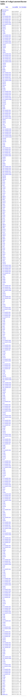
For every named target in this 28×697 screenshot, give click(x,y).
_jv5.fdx (3, 503)
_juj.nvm (4, 357)
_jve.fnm (4, 619)
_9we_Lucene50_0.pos (6, 130)
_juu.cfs (3, 686)
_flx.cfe (3, 219)
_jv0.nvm (4, 432)
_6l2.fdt (3, 13)
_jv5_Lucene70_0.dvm (6, 500)
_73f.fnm (4, 47)
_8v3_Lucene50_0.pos (6, 92)
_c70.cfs (3, 188)
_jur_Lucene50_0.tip (6, 407)
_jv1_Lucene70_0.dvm (6, 467)
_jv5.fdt (3, 501)
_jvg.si (3, 683)
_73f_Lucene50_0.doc (6, 34)
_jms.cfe (3, 257)
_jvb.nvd (4, 529)
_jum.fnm (4, 388)
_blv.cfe (3, 182)
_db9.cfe (4, 196)
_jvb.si (3, 536)
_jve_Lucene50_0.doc (6, 606)
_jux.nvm (4, 413)
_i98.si (3, 241)
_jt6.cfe (3, 327)
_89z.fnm (4, 81)
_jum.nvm (4, 376)
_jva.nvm (4, 556)
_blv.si (3, 185)
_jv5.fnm (4, 492)
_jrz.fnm (3, 318)
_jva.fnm (4, 543)
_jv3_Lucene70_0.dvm (6, 486)
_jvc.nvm (4, 576)
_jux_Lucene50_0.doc (6, 420)
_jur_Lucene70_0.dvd (6, 409)
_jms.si (3, 260)
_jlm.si (3, 255)
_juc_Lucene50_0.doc (6, 345)
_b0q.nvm (4, 179)
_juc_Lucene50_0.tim (6, 348)
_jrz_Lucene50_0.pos (6, 313)
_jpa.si (3, 326)
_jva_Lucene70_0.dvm (6, 564)
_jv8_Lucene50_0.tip (6, 525)
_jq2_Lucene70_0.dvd (6, 288)
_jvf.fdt (3, 614)
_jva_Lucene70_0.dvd (6, 562)
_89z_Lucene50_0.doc (6, 72)
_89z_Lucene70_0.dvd (6, 78)
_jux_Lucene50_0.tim (6, 423)
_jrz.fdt (3, 320)
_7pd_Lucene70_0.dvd (6, 60)
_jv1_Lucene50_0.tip (6, 464)
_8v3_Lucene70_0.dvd (6, 97)
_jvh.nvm (4, 641)
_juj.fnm (3, 371)
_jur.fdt (3, 393)
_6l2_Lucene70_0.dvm (6, 24)
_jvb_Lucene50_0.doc (6, 537)
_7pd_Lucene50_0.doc (6, 53)
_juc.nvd (4, 337)
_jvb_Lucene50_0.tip (6, 542)
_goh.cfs (3, 235)
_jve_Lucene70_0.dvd (6, 611)
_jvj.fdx (3, 675)
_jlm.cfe (3, 252)
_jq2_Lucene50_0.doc (6, 296)
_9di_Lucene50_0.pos (6, 111)
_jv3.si (3, 476)
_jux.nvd (4, 412)
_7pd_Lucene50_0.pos (6, 55)
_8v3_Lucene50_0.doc (6, 91)
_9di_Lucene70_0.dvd (6, 116)
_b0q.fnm (4, 175)
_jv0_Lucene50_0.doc (6, 439)
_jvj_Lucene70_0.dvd (6, 664)
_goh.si (3, 237)
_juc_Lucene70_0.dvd (6, 340)
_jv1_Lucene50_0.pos (6, 460)
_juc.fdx (3, 351)
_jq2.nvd (4, 293)
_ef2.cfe (3, 205)
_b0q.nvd (4, 177)
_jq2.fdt (3, 291)
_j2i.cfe (3, 243)
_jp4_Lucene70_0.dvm (6, 266)
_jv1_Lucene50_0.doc (6, 450)
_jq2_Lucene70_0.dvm (6, 290)
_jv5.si (3, 507)
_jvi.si (3, 630)
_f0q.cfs (3, 211)
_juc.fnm (4, 352)
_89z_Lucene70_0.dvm (6, 80)
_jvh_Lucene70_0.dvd (6, 656)
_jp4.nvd (4, 262)
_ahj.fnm (4, 157)
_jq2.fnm (4, 282)
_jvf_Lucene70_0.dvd (6, 589)
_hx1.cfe (4, 229)
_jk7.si (3, 692)
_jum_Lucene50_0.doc (6, 382)
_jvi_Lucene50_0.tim (6, 634)
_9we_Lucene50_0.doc (6, 128)
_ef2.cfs (3, 207)
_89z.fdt (3, 69)
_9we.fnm (4, 138)
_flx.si (3, 222)
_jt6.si (3, 330)
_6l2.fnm (4, 25)
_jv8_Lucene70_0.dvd (6, 526)
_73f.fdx (3, 33)
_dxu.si (3, 204)
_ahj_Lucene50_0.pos (6, 149)
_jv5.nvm (4, 506)
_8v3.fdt (3, 88)
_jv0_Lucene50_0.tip (6, 443)
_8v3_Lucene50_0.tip (6, 96)
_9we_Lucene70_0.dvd (6, 135)
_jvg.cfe (3, 680)
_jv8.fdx (3, 512)
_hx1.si (3, 232)
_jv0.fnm (4, 446)
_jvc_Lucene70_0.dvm (6, 584)
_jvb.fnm (4, 550)
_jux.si (3, 418)
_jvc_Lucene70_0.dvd (6, 583)
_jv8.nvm (4, 515)
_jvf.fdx (3, 616)
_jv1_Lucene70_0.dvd (6, 465)
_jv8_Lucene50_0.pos (6, 517)
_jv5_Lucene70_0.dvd (6, 493)
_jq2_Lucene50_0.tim (6, 285)
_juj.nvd (3, 356)
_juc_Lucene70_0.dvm (6, 341)
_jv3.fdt (3, 468)
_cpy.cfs (3, 193)
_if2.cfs (3, 249)
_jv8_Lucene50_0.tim (6, 523)
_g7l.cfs (3, 216)
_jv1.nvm (4, 457)
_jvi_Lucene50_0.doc (6, 631)
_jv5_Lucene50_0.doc (6, 495)
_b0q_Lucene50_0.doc (6, 166)
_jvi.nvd (3, 623)
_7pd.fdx (4, 52)
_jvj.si (3, 667)
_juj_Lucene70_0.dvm (6, 360)
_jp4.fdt (3, 277)
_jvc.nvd (4, 575)
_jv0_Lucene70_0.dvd (6, 434)
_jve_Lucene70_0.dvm (6, 612)
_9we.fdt (4, 125)
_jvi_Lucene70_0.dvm (6, 628)
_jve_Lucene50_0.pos (6, 620)
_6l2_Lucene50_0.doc (6, 16)
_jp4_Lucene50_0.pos (6, 269)
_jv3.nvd (4, 473)
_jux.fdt (3, 429)
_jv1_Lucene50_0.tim (6, 462)
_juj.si (3, 362)
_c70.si (3, 190)
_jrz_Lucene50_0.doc (6, 312)
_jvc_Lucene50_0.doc (6, 578)
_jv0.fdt (3, 448)
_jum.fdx (4, 392)
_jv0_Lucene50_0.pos (6, 440)
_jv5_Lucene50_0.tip (6, 498)
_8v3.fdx (4, 89)
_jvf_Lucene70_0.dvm (6, 590)
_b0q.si (3, 180)
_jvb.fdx (3, 548)
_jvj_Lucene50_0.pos (6, 670)
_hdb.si (3, 227)
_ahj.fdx (3, 146)
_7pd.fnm (4, 63)
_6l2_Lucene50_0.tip (6, 20)
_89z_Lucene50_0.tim (6, 75)
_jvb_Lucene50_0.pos (6, 539)
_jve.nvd (4, 601)
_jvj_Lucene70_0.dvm (6, 666)
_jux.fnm (4, 426)
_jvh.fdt (3, 652)
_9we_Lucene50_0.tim (6, 132)
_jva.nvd (4, 554)
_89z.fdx (4, 71)
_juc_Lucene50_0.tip (6, 349)
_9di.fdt (3, 107)
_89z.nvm (4, 85)
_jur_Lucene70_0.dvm (6, 410)
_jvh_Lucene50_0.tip (6, 647)
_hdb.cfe (4, 224)
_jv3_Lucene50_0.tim (6, 481)
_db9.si (3, 199)
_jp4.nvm (4, 263)
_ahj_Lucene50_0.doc (6, 147)
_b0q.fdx (4, 164)
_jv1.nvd (4, 456)
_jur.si (3, 403)
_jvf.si (3, 598)
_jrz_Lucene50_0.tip (6, 316)
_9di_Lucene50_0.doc (6, 110)
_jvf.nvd (3, 586)
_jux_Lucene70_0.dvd (6, 415)
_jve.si (3, 605)
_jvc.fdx (3, 572)
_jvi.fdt (3, 659)
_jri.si (3, 302)
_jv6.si (3, 490)
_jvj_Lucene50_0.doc (6, 669)
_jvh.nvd (4, 639)
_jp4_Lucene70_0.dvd (6, 265)
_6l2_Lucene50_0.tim (6, 19)
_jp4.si (3, 276)
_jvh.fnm (4, 637)
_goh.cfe (4, 233)
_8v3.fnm (4, 100)
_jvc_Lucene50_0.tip (6, 581)
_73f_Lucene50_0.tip (6, 39)
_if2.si (3, 251)
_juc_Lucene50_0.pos (6, 346)
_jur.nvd (3, 398)
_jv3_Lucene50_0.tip (6, 482)
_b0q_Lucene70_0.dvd (6, 172)
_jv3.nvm (4, 475)
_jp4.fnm (4, 274)
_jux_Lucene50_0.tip (6, 424)
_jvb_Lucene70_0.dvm (6, 534)
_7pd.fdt (3, 50)
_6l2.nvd (4, 27)
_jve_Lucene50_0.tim (6, 608)
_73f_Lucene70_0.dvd (6, 41)
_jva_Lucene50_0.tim (6, 559)
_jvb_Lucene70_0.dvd (6, 533)
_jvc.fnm (4, 573)
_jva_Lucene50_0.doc (6, 545)
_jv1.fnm (4, 454)
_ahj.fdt (3, 144)
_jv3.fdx (3, 470)
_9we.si (3, 143)
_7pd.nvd (4, 64)
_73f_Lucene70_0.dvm (6, 42)
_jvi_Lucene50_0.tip (6, 636)
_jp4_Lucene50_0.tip (6, 273)
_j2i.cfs (3, 244)
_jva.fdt (3, 551)
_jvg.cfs (3, 681)
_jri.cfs (3, 301)
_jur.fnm (3, 396)
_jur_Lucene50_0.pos (6, 401)
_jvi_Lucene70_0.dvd (6, 626)
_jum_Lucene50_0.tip (6, 387)
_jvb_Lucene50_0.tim (6, 540)
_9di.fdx (3, 108)
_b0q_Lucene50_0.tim (6, 169)
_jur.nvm (4, 399)
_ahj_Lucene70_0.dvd (6, 154)
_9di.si (3, 124)
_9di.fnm (4, 119)
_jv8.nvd (4, 514)
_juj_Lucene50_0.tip (6, 368)
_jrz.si (3, 310)
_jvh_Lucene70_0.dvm (6, 658)
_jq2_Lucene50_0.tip (6, 287)
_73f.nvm (4, 45)
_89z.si (3, 86)
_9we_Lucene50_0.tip (6, 133)
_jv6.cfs (3, 489)
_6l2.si (3, 30)
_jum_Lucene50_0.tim (6, 385)
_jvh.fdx (3, 653)
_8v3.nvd (4, 102)
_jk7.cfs (3, 691)
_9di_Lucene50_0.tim (6, 113)
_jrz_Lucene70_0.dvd (6, 307)
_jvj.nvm (4, 663)
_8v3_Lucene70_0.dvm (6, 99)
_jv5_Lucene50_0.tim (6, 496)
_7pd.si (3, 67)
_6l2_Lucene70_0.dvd (6, 22)
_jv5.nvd (4, 504)
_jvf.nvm (4, 587)
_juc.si (3, 343)
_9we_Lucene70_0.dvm (6, 136)
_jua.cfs (3, 334)
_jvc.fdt (3, 570)
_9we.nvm (4, 141)
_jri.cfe (3, 299)
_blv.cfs (3, 183)
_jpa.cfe (3, 323)
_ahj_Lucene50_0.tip (6, 152)
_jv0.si (3, 437)
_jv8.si (3, 511)
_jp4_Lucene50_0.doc (6, 268)
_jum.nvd (4, 374)
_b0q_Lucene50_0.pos (6, 168)
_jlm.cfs (3, 254)
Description (24, 7)
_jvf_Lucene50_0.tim (6, 595)
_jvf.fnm (4, 622)
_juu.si (3, 688)
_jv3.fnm (4, 471)
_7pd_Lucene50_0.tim (6, 56)
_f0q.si (3, 213)
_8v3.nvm (4, 103)
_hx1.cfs (3, 230)
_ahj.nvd (4, 158)
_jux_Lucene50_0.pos (6, 421)
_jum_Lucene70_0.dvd (6, 377)
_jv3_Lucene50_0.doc (6, 478)
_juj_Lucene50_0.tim (6, 367)
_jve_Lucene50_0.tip (6, 609)
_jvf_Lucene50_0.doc (6, 592)
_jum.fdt (3, 390)
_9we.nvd (4, 139)
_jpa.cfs (3, 324)
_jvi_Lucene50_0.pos (6, 633)
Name (7, 7)
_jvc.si (3, 567)
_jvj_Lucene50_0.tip (6, 673)
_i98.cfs (3, 240)
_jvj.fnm (3, 677)
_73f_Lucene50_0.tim (6, 38)
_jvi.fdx (3, 648)
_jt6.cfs (3, 329)
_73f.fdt (3, 31)
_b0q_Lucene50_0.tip (6, 171)
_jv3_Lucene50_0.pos (6, 479)
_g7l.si (3, 218)
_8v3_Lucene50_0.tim (6, 94)
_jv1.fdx (3, 453)
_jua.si (3, 335)
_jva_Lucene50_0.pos (6, 547)
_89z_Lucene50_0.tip (6, 77)
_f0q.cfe (3, 210)
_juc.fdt (3, 354)
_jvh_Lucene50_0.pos (6, 644)
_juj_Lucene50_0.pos (6, 365)
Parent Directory (5, 9)
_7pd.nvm (4, 66)
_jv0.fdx (3, 445)
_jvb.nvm (4, 531)
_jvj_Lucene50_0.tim (6, 672)
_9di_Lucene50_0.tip (6, 114)
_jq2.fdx (3, 280)
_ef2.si (3, 208)
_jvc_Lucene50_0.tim (6, 580)
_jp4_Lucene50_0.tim (6, 271)
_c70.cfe (3, 186)
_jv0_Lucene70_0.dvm (6, 435)
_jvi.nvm (4, 625)
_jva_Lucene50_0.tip (6, 561)
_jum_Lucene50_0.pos (6, 384)
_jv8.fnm (4, 520)
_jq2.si (3, 283)
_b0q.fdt (3, 163)
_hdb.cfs (3, 226)
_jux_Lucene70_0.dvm (6, 417)
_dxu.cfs (3, 202)
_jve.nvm (4, 603)
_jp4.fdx (3, 279)
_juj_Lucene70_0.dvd (6, 359)
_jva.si (3, 558)
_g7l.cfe (3, 215)
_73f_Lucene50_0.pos (6, 36)
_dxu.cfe (4, 200)
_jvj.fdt (3, 678)
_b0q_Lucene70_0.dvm (6, 174)
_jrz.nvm (4, 305)
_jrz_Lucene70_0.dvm (6, 309)
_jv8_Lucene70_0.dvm (6, 528)
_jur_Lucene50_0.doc (6, 404)
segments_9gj (4, 694)
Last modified (15, 7)
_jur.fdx (3, 395)
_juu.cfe (3, 684)
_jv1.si (3, 459)
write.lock (4, 11)
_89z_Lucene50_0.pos (6, 74)
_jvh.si (3, 655)
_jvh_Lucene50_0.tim (6, 645)
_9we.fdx (4, 127)
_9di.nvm (4, 122)
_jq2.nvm (4, 294)
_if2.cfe (3, 247)
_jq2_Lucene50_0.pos (6, 298)
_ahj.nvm (4, 160)
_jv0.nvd (4, 431)
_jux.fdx (3, 428)
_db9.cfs (3, 197)
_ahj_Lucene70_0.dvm (6, 155)
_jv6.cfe (3, 487)
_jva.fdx (3, 553)
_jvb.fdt (3, 565)
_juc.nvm (4, 338)
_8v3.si (3, 105)
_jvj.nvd (3, 661)
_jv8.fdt (3, 518)
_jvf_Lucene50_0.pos (6, 594)
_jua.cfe (3, 332)
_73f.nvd (4, 44)
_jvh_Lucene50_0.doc (6, 642)
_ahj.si (3, 161)
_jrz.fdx (3, 321)
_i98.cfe (3, 238)
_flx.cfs (3, 221)
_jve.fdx (3, 600)
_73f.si (3, 49)
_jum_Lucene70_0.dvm (6, 379)
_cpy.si (3, 194)
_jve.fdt (3, 617)
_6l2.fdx (3, 14)
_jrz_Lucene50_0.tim (6, 315)
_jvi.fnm (3, 650)
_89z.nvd (4, 83)
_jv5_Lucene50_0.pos (6, 509)
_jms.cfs (3, 258)
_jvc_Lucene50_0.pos (6, 569)
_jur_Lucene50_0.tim (6, 406)
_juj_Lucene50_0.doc (6, 363)
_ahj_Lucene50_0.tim (6, 150)
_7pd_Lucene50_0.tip (6, 58)
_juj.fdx (3, 370)
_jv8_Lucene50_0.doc (6, 522)
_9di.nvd (4, 121)
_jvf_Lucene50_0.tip (6, 597)
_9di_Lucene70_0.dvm (6, 117)
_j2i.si (3, 246)
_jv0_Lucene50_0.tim (6, 442)
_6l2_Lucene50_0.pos (6, 17)
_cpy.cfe (3, 191)
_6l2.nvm (4, 28)
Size (20, 7)
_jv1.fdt (3, 451)
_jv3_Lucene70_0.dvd (6, 484)
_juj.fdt (3, 373)
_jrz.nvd (3, 304)
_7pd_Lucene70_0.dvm (6, 61)
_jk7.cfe (3, 689)
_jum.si (3, 381)
